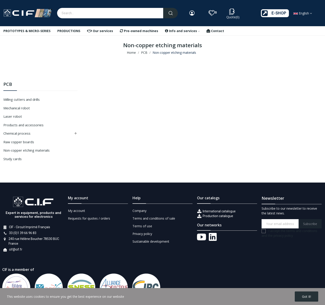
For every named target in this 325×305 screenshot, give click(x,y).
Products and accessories (23, 125)
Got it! (306, 296)
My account (76, 211)
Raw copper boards (18, 142)
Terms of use (142, 226)
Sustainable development (150, 241)
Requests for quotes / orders (89, 218)
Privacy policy (142, 234)
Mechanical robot (16, 108)
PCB (7, 84)
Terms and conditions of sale (153, 218)
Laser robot (12, 116)
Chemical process (16, 133)
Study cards (12, 159)
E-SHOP (279, 13)
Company (139, 211)
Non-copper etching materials (26, 150)
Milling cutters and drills (21, 99)
